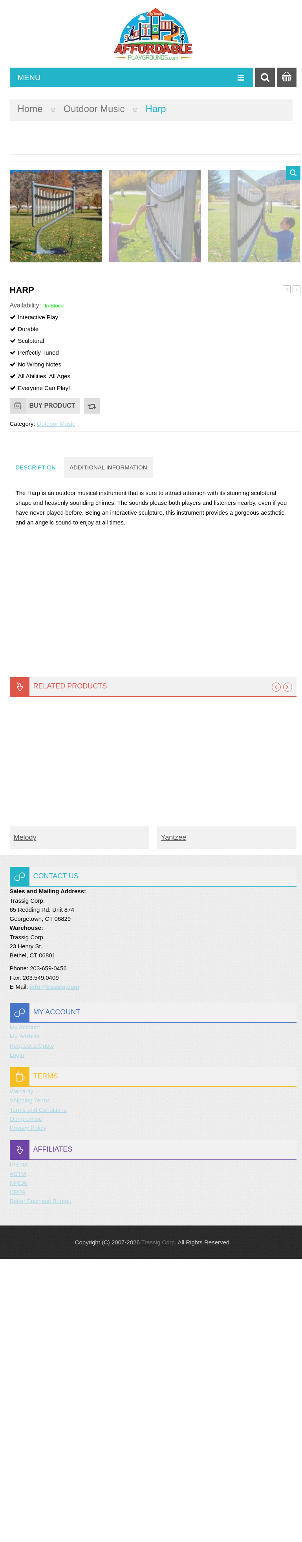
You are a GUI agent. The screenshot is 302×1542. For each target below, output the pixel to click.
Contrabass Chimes (296, 572)
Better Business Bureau (41, 1484)
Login (17, 1337)
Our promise (26, 1401)
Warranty (21, 1374)
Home (30, 108)
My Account (25, 1310)
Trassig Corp (158, 1525)
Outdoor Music (94, 108)
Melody (25, 1120)
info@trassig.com (54, 1269)
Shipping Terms (30, 1383)
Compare (92, 689)
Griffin (287, 572)
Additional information (108, 750)
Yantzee (174, 1120)
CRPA (18, 1475)
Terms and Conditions (38, 1392)
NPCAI (19, 1466)
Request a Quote (32, 1328)
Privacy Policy (28, 1411)
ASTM (18, 1457)
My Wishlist (25, 1319)
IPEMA (19, 1447)
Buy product (52, 688)
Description (36, 750)
